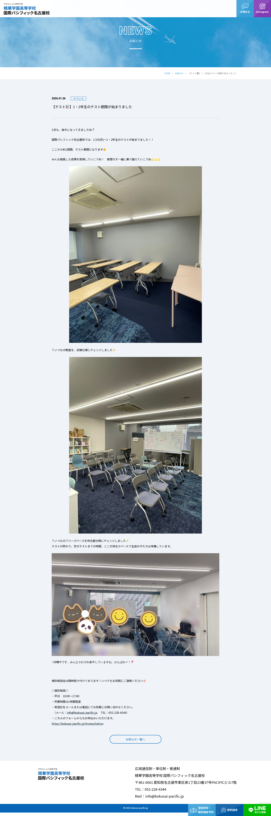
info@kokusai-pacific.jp (82, 712)
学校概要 (202, 8)
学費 (182, 8)
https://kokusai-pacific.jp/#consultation (77, 724)
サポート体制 (131, 8)
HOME (167, 73)
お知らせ (225, 8)
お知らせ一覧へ (135, 742)
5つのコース (160, 8)
